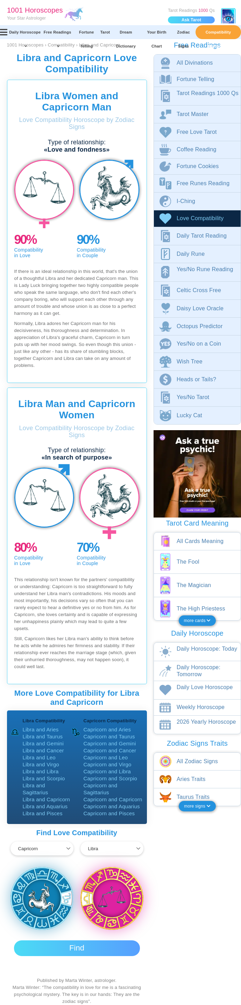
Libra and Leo (39, 757)
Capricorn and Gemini (110, 743)
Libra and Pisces (43, 813)
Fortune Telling (86, 34)
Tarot (105, 32)
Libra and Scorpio (44, 778)
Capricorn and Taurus (109, 736)
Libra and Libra (41, 771)
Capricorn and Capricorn (113, 799)
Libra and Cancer (43, 750)
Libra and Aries (41, 729)
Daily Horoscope (25, 34)
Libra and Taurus (43, 736)
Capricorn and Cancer (110, 750)
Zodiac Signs (183, 34)
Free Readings (57, 34)
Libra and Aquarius (45, 806)
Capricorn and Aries (107, 729)
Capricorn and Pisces (109, 813)
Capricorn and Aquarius (112, 806)
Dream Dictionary (126, 34)
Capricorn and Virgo (108, 764)
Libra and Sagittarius (35, 788)
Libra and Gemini (43, 743)
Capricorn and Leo (106, 757)
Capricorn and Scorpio (110, 778)
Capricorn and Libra (107, 771)
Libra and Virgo (41, 764)
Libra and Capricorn (46, 799)
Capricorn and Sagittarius (101, 788)
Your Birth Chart (156, 34)
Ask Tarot (191, 19)
